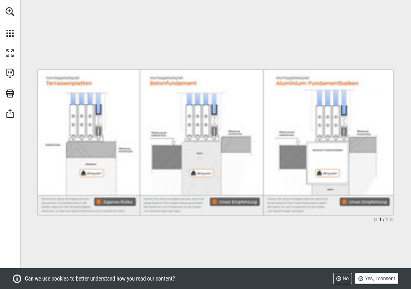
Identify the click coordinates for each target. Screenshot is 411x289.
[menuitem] (10, 22)
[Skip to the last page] (391, 220)
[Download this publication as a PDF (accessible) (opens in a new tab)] (10, 73)
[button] (10, 12)
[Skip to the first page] (375, 220)
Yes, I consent (380, 278)
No (346, 278)
